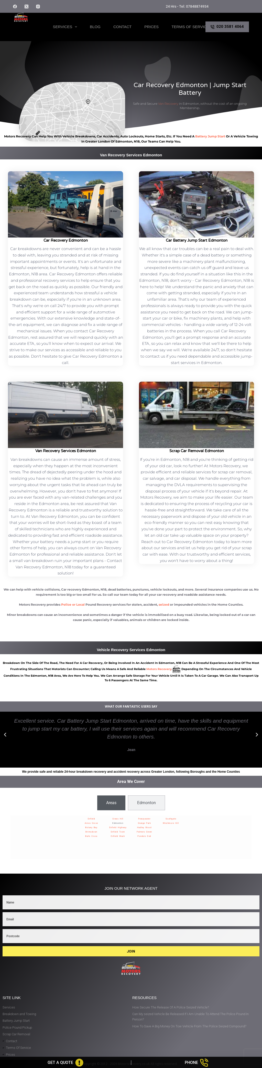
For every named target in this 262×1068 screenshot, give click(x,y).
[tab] (111, 802)
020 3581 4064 (227, 26)
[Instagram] (38, 6)
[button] (5, 734)
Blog (95, 27)
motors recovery (159, 669)
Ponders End (144, 836)
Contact (122, 27)
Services (66, 27)
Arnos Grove (91, 823)
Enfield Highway (118, 827)
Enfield (91, 819)
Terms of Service (190, 27)
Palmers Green (144, 832)
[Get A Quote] (65, 1063)
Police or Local (73, 604)
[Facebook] (15, 6)
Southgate (171, 819)
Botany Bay (91, 827)
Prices (151, 27)
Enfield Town (118, 832)
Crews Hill (117, 819)
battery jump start (210, 136)
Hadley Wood (144, 827)
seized (164, 604)
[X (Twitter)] (26, 6)
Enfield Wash (118, 836)
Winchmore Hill (171, 823)
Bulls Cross (91, 836)
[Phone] (196, 1063)
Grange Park (144, 823)
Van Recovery (168, 103)
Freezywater (144, 819)
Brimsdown (91, 832)
